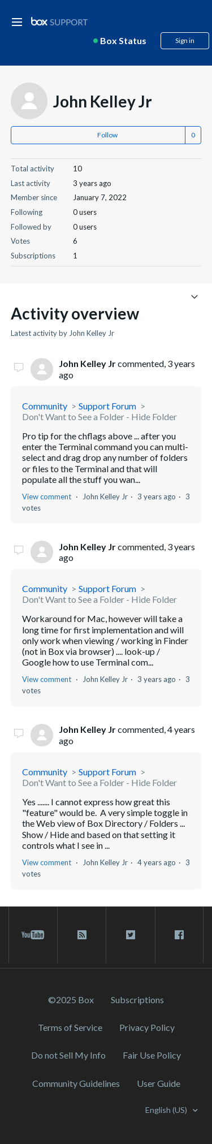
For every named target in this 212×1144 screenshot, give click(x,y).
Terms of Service (70, 1027)
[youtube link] (33, 934)
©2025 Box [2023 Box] (71, 999)
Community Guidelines (76, 1083)
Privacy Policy (147, 1027)
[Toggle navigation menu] (194, 296)
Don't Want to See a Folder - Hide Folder (99, 416)
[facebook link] (179, 934)
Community (44, 405)
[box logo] (59, 21)
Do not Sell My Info (68, 1055)
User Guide (158, 1083)
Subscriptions (137, 999)
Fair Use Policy (152, 1055)
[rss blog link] (82, 934)
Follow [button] (107, 135)
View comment (46, 496)
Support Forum (107, 405)
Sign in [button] (184, 40)
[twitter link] (130, 934)
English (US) (167, 1110)
